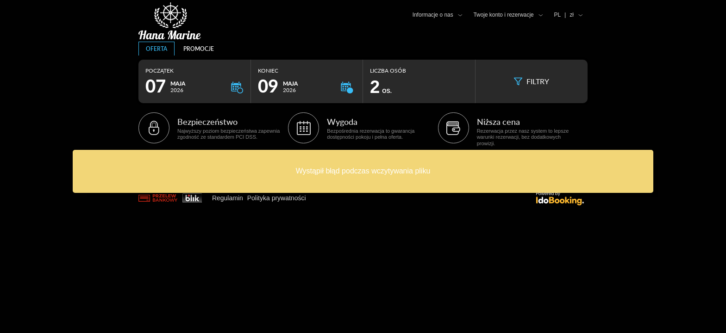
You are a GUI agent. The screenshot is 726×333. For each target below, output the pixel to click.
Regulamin (227, 198)
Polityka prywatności (276, 198)
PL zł (564, 15)
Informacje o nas (433, 15)
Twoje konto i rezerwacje (503, 15)
